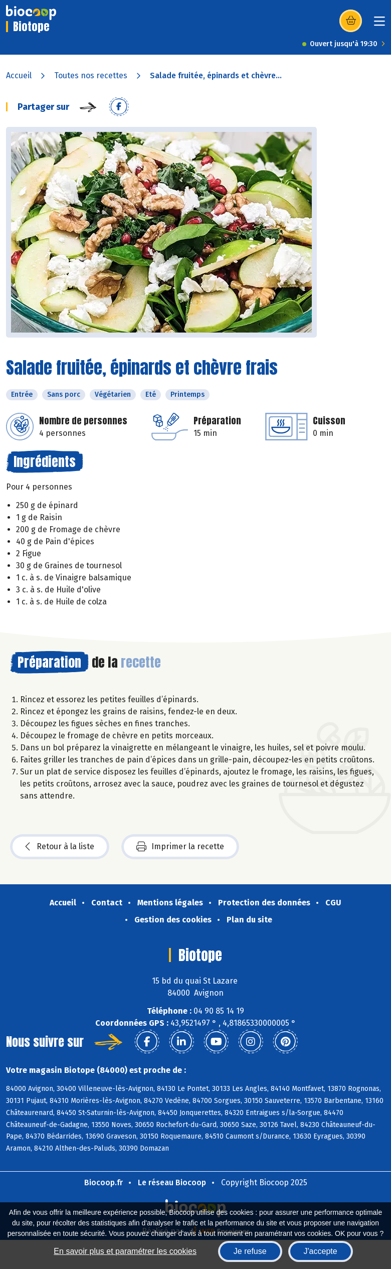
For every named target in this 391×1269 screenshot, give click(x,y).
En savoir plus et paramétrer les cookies (125, 1251)
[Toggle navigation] (379, 24)
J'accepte (320, 1251)
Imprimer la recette (180, 847)
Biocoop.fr (103, 1182)
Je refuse (250, 1251)
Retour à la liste (59, 847)
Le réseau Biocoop (172, 1182)
